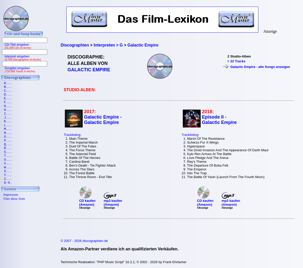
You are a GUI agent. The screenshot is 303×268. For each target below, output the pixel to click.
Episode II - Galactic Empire (219, 119)
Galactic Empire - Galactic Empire (103, 119)
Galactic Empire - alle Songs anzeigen (260, 67)
